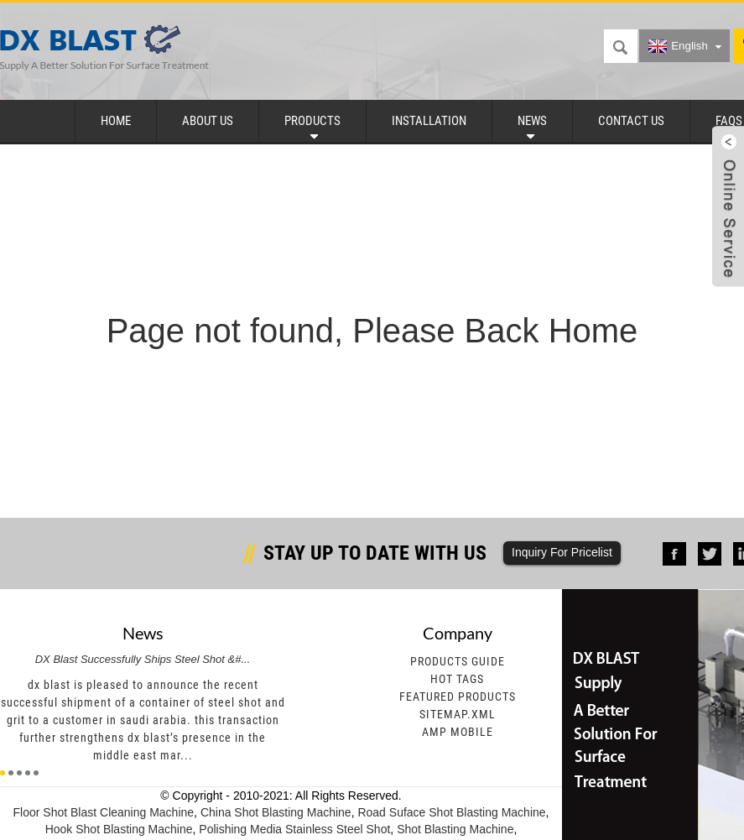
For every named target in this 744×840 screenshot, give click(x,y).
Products (312, 120)
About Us (207, 120)
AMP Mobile (457, 731)
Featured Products (457, 696)
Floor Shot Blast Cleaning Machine (104, 812)
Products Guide (457, 661)
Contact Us (631, 120)
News (532, 120)
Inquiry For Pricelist (562, 552)
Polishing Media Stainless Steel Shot (294, 829)
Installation (429, 120)
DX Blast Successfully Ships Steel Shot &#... (143, 659)
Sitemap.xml (457, 714)
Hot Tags (457, 679)
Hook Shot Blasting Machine (119, 829)
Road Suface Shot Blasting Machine (451, 812)
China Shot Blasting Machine (275, 812)
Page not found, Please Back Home (372, 330)
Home (116, 120)
